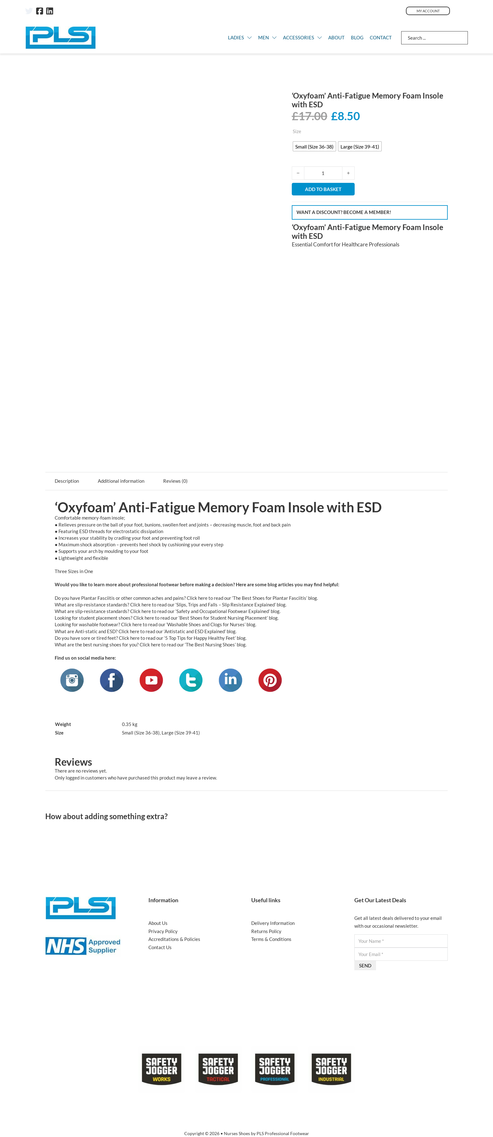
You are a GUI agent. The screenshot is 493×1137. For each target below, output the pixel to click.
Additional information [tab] (121, 481)
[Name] (401, 941)
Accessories (298, 37)
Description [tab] (67, 481)
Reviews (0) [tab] (175, 481)
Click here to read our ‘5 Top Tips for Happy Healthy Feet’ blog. (182, 638)
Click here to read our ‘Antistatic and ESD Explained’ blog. (177, 631)
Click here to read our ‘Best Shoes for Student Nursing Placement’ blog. (206, 618)
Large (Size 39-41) (181, 732)
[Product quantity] (323, 173)
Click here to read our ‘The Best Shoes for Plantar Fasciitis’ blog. (252, 598)
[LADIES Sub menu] (249, 37)
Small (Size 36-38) (141, 732)
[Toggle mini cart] (463, 11)
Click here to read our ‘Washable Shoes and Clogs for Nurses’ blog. (188, 624)
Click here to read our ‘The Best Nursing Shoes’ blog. (193, 644)
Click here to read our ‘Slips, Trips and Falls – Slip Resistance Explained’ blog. (208, 604)
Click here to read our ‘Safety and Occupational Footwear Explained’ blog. (205, 611)
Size (297, 131)
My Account (428, 11)
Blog (357, 37)
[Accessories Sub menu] (319, 37)
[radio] (314, 146)
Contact (381, 37)
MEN (263, 37)
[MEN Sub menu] (274, 37)
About (336, 37)
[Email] (401, 954)
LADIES (236, 37)
